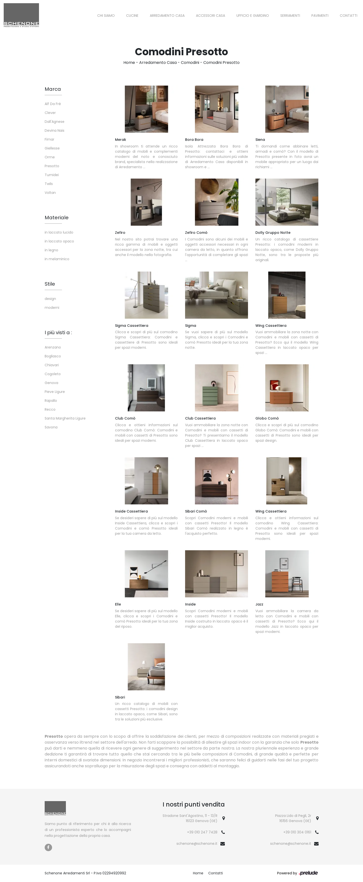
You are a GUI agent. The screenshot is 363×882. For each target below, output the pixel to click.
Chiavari (52, 365)
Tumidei (52, 174)
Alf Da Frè (53, 103)
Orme (50, 157)
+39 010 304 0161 (297, 832)
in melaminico (57, 259)
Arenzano (53, 347)
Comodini (190, 62)
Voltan (50, 192)
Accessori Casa (210, 15)
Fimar (49, 139)
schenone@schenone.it (196, 843)
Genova (51, 382)
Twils (49, 183)
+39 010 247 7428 (202, 832)
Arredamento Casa (167, 15)
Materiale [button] (57, 217)
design (50, 298)
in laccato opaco (59, 241)
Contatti (348, 15)
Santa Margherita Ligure (65, 418)
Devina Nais (54, 130)
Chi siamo (106, 15)
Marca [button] (53, 89)
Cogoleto (53, 373)
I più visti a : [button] (58, 332)
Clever (50, 112)
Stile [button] (50, 283)
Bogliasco (53, 356)
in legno (51, 250)
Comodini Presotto (221, 62)
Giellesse (52, 148)
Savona (51, 427)
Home (129, 62)
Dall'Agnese (54, 121)
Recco (50, 409)
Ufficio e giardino (252, 15)
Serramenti (290, 15)
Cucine (132, 15)
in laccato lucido (59, 232)
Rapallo (51, 400)
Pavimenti (319, 15)
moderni (52, 307)
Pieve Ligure (55, 391)
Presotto (52, 166)
